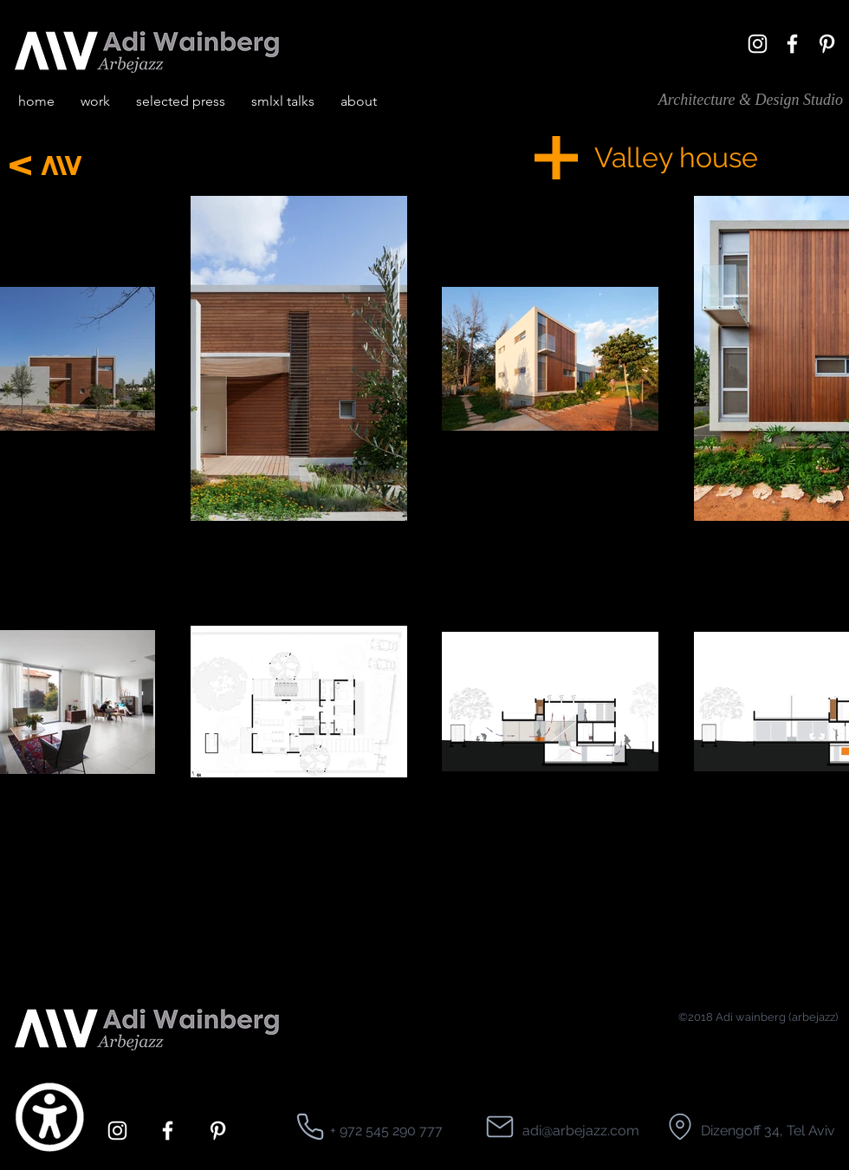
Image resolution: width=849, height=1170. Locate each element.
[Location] (310, 1126)
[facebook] (792, 43)
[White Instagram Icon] (757, 43)
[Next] (20, 165)
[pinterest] (826, 43)
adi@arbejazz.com (580, 1130)
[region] (658, 566)
